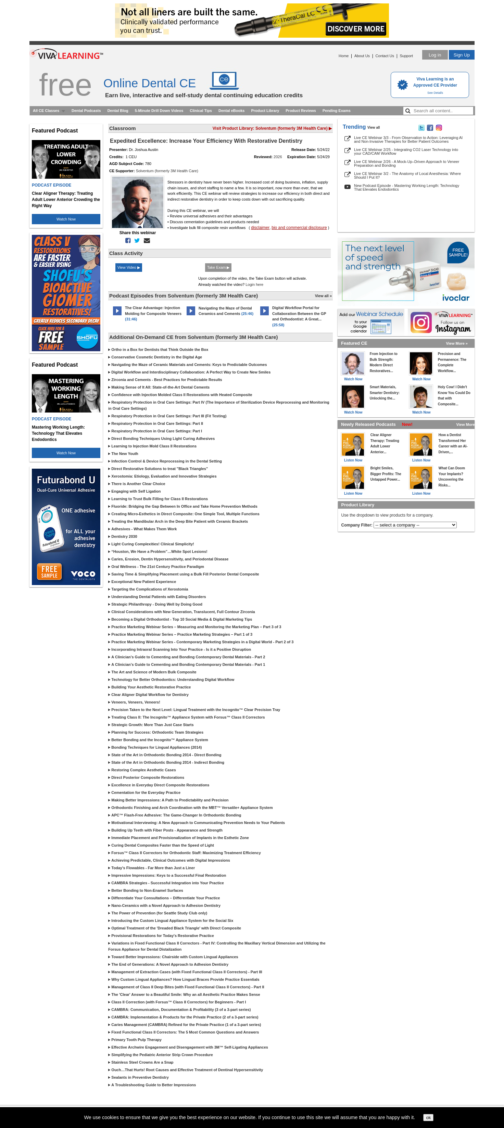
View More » (457, 343)
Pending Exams (337, 111)
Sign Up (462, 55)
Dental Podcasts (86, 111)
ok (428, 1117)
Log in (435, 55)
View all (373, 127)
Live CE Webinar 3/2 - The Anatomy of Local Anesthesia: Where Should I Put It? (407, 175)
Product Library (265, 111)
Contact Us (385, 56)
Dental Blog (118, 111)
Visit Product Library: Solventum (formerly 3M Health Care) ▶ (272, 128)
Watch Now (66, 219)
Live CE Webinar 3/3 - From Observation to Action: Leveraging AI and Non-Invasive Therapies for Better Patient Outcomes (408, 139)
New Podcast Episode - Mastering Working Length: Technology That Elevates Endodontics (406, 187)
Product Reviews (301, 111)
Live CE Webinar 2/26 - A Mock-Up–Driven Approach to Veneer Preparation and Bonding (406, 163)
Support (406, 56)
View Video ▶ (128, 267)
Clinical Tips (201, 111)
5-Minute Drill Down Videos (159, 111)
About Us (362, 56)
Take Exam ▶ (218, 267)
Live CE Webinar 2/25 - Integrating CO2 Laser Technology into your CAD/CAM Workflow (406, 151)
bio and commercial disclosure (299, 227)
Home (344, 56)
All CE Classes (46, 111)
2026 (278, 157)
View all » (323, 296)
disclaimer (260, 227)
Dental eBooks (231, 111)
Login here (254, 284)
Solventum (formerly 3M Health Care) (167, 171)
